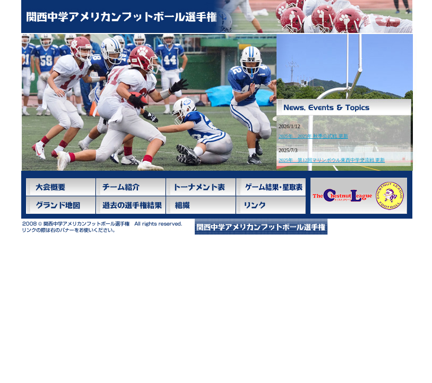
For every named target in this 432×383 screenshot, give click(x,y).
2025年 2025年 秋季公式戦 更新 (313, 136)
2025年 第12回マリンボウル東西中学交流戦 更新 (332, 160)
